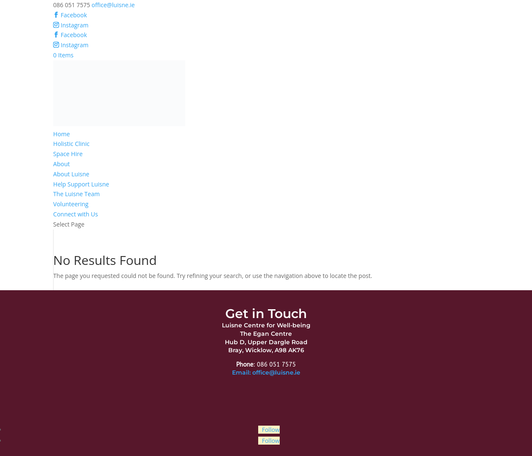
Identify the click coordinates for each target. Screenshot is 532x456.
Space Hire (68, 154)
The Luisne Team (76, 194)
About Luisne (71, 174)
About (61, 164)
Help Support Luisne (81, 184)
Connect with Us (75, 214)
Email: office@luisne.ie (266, 372)
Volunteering (71, 204)
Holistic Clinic (71, 144)
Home (61, 134)
